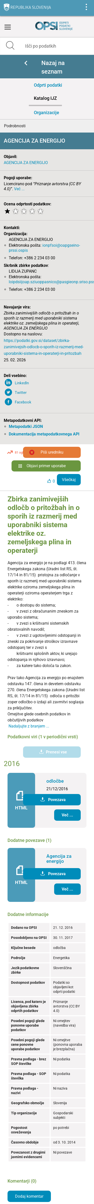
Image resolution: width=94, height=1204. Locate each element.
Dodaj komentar (29, 1196)
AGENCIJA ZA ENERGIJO (26, 162)
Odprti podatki (48, 85)
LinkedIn (22, 383)
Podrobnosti (15, 125)
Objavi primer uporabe (46, 465)
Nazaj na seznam (53, 67)
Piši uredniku (52, 452)
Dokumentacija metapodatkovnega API (44, 434)
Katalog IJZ (45, 98)
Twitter (21, 392)
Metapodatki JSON (26, 426)
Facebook (23, 402)
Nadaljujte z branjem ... (29, 726)
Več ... (19, 188)
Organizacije (46, 112)
